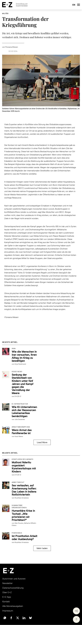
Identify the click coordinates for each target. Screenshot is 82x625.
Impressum (7, 610)
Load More (42, 442)
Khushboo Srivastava (22, 498)
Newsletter (7, 583)
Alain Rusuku (19, 523)
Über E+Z (7, 592)
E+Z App (6, 597)
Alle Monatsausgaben (12, 606)
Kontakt (6, 601)
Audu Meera (19, 436)
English (73, 5)
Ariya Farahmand (20, 364)
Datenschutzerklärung (12, 588)
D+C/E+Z (18, 396)
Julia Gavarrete (20, 419)
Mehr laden (42, 548)
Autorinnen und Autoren (14, 578)
